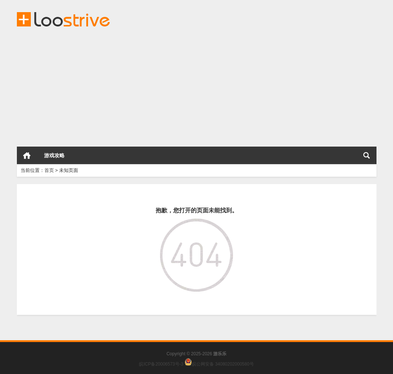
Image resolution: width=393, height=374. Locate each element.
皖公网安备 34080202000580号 (223, 364)
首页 (27, 155)
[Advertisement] (196, 87)
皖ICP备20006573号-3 (161, 364)
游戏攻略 (54, 155)
